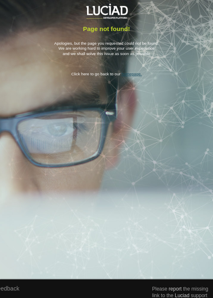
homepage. (131, 74)
